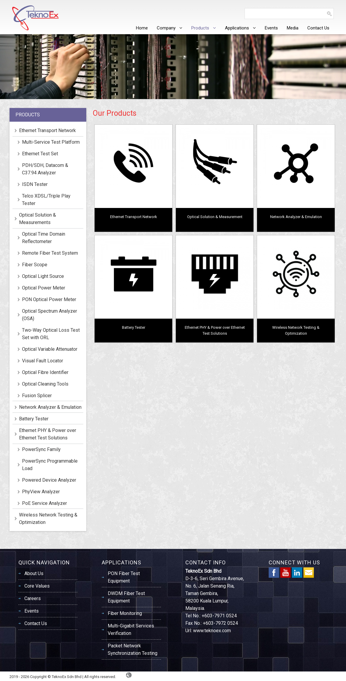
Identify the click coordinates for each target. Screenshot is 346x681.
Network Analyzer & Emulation (296, 217)
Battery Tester (133, 327)
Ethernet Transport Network (133, 217)
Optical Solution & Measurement (214, 217)
